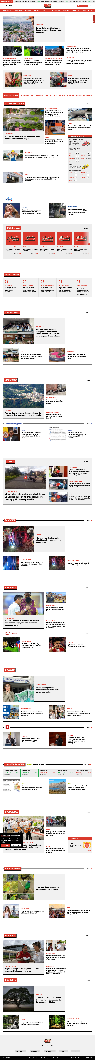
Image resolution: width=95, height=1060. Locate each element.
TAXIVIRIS (28, 10)
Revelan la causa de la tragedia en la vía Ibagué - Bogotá (54, 416)
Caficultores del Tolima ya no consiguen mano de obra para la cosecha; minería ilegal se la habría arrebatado (33, 81)
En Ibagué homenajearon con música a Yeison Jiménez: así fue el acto (55, 833)
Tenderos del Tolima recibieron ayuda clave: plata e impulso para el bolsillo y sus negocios (78, 713)
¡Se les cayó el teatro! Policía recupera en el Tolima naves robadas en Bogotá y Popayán (12, 63)
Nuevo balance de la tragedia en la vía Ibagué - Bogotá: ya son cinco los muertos (32, 564)
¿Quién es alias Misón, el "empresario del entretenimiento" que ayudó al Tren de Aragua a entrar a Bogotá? (79, 472)
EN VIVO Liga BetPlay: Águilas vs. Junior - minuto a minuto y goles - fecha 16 (32, 645)
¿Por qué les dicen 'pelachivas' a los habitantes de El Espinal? (32, 912)
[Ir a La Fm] (8, 199)
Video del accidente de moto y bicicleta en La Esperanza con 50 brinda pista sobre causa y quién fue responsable (25, 497)
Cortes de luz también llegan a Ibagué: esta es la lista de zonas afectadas (49, 30)
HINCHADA (37, 10)
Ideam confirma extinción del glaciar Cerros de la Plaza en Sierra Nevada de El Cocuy (77, 787)
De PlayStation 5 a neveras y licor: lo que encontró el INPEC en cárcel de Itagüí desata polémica (77, 211)
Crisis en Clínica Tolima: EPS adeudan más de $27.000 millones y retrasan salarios (80, 127)
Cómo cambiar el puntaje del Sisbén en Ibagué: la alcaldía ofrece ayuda (55, 957)
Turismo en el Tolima (75, 95)
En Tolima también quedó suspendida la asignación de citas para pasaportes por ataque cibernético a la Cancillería (42, 179)
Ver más (89, 103)
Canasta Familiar (5, 1)
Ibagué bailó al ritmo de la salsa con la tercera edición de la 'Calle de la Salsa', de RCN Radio (78, 912)
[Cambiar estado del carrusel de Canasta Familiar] (11, 1)
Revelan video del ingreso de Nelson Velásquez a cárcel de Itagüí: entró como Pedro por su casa (65, 289)
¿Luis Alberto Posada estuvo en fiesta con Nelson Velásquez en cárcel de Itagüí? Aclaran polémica (29, 290)
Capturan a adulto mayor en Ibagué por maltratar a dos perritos (55, 401)
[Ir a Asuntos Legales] (13, 423)
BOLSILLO (46, 10)
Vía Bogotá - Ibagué (29, 95)
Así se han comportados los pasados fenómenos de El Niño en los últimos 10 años (32, 787)
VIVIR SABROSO (87, 10)
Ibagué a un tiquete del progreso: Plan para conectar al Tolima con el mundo (22, 970)
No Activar (16, 845)
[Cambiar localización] (82, 6)
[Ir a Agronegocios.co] (35, 764)
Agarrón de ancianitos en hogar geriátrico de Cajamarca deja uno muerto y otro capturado (23, 414)
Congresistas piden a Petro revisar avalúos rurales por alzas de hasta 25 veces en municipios (76, 740)
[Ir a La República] (7, 727)
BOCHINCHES (56, 10)
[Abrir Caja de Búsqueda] (90, 6)
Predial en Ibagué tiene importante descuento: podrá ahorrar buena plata (47, 690)
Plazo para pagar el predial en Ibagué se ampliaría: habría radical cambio (54, 141)
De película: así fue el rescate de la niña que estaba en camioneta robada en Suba (79, 485)
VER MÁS (17, 253)
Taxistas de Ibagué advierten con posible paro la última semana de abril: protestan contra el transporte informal (79, 62)
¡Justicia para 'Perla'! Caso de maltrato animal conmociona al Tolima (76, 356)
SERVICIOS (66, 10)
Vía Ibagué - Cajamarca (45, 95)
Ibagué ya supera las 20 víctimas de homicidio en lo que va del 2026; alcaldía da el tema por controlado (78, 81)
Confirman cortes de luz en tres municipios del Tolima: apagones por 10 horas (53, 62)
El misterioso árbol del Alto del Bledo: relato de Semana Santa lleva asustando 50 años (48, 1000)
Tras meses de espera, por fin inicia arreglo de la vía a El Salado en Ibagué (22, 137)
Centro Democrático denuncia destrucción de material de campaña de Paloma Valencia (31, 211)
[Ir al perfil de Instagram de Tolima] (52, 1045)
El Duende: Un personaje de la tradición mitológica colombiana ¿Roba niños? (77, 1023)
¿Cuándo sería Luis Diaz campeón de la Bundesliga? (77, 645)
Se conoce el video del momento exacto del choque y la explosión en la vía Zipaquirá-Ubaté (79, 498)
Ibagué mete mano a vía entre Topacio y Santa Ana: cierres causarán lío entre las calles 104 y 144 (41, 156)
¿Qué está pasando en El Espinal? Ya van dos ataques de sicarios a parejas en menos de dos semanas (54, 113)
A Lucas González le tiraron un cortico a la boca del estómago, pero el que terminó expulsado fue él (22, 623)
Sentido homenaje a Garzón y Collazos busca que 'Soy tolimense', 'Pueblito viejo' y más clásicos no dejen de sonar (23, 847)
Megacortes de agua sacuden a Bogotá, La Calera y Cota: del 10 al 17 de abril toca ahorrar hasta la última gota (83, 291)
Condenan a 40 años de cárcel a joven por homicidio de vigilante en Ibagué (33, 62)
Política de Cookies (75, 1058)
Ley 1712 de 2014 (88, 1058)
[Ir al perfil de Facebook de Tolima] (42, 1045)
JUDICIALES (18, 10)
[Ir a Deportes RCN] (11, 633)
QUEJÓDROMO (7, 10)
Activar (6, 845)
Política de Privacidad (33, 1058)
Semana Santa (60, 95)
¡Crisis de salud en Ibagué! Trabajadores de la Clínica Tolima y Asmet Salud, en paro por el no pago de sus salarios (48, 332)
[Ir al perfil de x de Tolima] (47, 1045)
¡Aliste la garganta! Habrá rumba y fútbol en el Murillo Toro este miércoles (55, 609)
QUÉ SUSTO (75, 10)
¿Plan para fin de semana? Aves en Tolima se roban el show (48, 888)
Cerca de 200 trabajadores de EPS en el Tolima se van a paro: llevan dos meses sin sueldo (32, 356)
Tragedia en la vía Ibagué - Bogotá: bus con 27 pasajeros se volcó (78, 564)
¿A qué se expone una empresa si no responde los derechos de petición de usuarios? (77, 435)
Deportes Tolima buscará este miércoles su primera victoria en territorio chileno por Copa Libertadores (55, 625)
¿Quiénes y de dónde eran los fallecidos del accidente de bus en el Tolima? (48, 540)
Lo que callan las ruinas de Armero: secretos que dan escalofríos (32, 1023)
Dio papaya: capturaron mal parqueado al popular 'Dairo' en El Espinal (56, 850)
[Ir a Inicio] (47, 6)
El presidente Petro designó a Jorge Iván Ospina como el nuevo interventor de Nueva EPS (31, 435)
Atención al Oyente (45, 1058)
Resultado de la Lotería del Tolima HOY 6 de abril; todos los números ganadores (32, 713)
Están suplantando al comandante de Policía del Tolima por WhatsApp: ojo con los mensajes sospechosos (79, 50)
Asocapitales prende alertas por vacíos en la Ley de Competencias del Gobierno (31, 740)
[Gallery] (47, 243)
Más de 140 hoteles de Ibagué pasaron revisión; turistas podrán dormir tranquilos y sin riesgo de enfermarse (56, 971)
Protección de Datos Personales (60, 1058)
